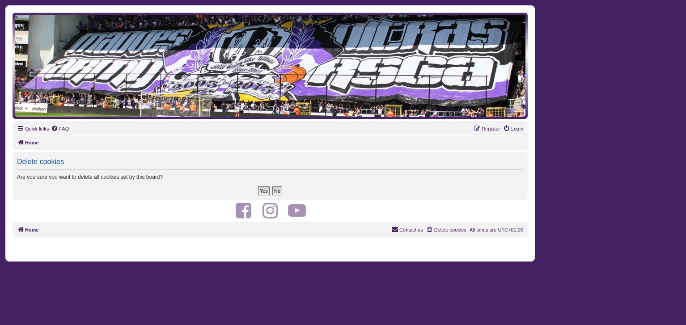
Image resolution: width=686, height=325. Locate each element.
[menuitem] (60, 128)
